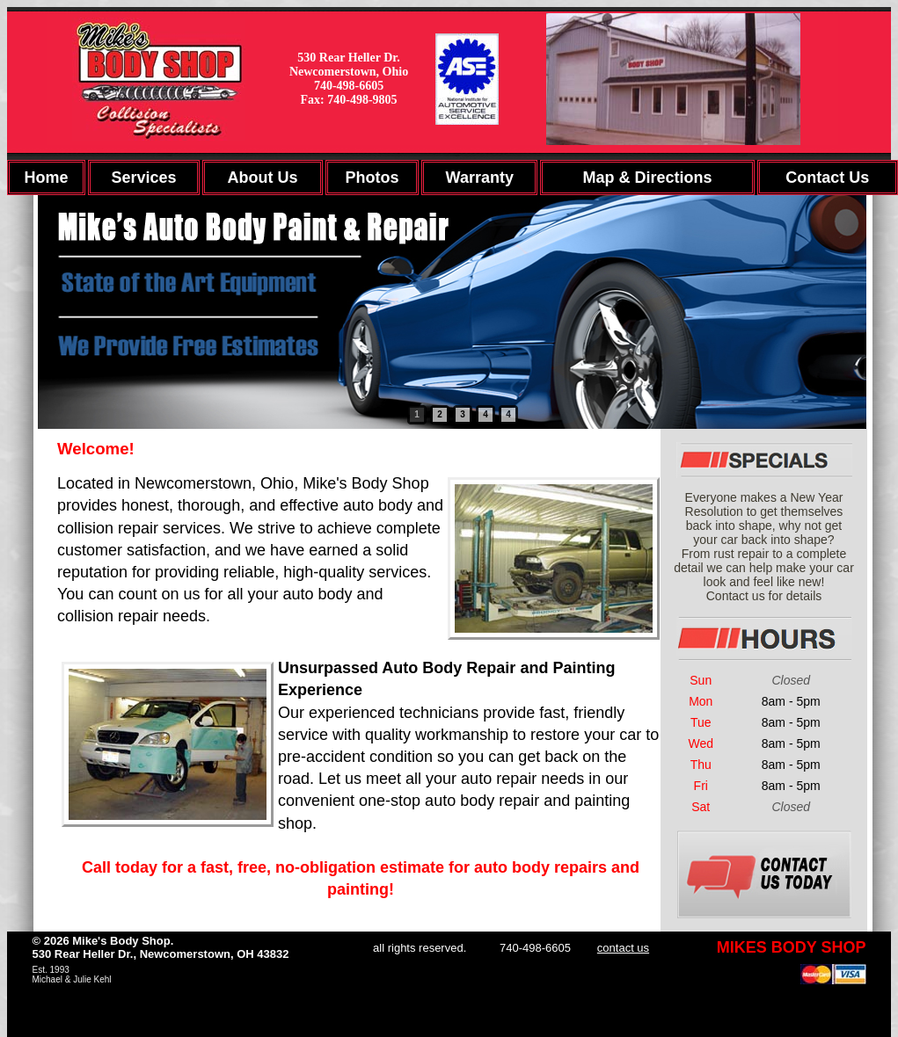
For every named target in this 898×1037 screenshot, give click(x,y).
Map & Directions (647, 177)
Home (46, 177)
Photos (371, 177)
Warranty (480, 177)
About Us (262, 177)
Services (144, 177)
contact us (623, 947)
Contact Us (827, 177)
